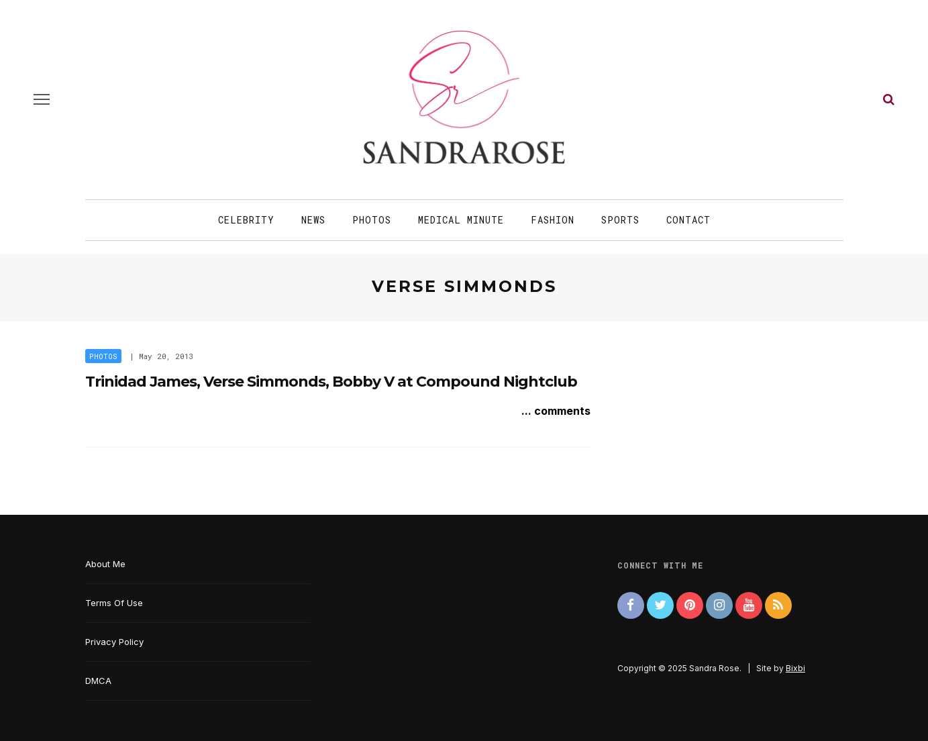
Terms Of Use (114, 602)
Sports (620, 219)
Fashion (552, 219)
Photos (371, 219)
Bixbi (795, 668)
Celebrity (246, 219)
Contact (688, 219)
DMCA (98, 680)
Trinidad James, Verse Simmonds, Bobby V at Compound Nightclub (331, 382)
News (313, 219)
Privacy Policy (114, 641)
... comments (555, 410)
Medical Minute (461, 219)
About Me (105, 563)
